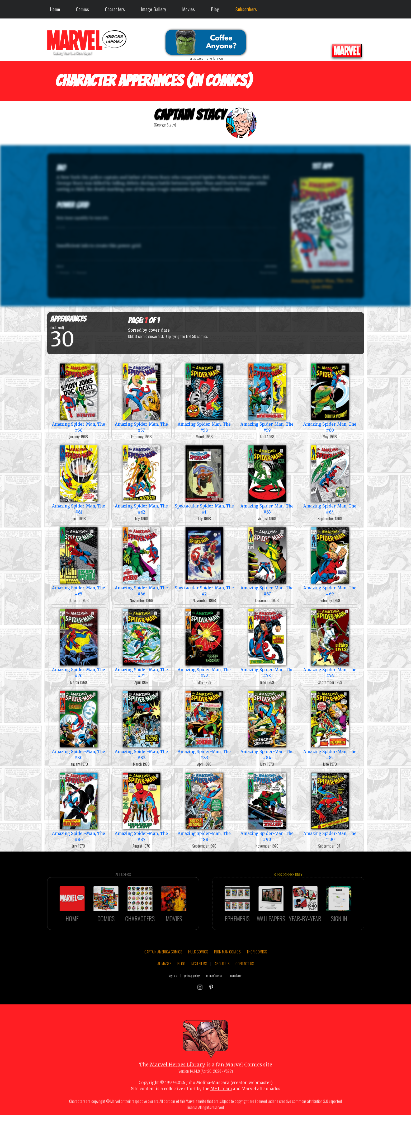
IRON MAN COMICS (227, 974)
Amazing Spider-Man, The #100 (330, 806)
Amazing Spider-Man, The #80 (78, 724)
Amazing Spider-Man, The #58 (204, 397)
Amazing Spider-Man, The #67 (267, 561)
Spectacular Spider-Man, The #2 (204, 561)
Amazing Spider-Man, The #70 (78, 643)
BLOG (181, 986)
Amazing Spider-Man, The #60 (330, 397)
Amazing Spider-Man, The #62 (141, 479)
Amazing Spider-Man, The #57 (141, 397)
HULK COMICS (198, 974)
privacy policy (192, 997)
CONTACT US (244, 986)
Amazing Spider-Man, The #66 (141, 561)
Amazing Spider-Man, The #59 (267, 397)
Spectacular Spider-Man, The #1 (204, 479)
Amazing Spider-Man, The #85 (330, 724)
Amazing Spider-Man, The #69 (330, 561)
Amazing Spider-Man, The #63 (267, 479)
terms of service (214, 997)
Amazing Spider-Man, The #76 (330, 643)
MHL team (221, 1111)
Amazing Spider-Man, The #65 (78, 561)
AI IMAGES (164, 986)
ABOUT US (222, 986)
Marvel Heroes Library (177, 1087)
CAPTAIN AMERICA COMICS (163, 974)
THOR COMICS (257, 974)
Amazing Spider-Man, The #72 (204, 643)
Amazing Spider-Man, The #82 (141, 724)
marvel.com (235, 997)
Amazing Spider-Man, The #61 (78, 479)
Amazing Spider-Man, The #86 (78, 806)
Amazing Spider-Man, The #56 (78, 397)
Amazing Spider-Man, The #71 (141, 643)
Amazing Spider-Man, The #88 (204, 806)
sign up (173, 997)
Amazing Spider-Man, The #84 (267, 724)
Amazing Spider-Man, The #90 (267, 806)
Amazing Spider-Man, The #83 (204, 724)
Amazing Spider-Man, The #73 (267, 643)
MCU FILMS (199, 986)
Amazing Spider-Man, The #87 (141, 806)
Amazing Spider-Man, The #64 (330, 479)
